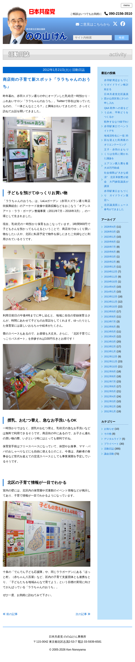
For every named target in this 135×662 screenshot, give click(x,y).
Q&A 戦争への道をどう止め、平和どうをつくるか (116, 112)
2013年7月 (110, 321)
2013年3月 (110, 341)
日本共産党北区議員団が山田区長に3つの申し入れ (116, 98)
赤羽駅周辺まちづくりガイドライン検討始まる (116, 84)
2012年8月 (110, 376)
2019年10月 (110, 281)
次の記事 (81, 614)
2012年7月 (110, 381)
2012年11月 (110, 361)
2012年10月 (110, 366)
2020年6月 (110, 251)
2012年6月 (110, 386)
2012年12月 (110, 356)
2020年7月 (110, 246)
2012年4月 (110, 396)
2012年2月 (110, 406)
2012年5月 (110, 391)
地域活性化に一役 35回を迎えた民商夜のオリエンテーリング (116, 140)
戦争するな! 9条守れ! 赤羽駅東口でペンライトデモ (116, 126)
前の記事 (12, 614)
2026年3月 (110, 231)
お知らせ (109, 428)
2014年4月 (110, 286)
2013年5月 (110, 331)
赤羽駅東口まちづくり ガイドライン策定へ (116, 195)
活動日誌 (109, 448)
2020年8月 (110, 241)
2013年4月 (110, 336)
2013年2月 (110, 346)
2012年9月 (110, 371)
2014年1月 (110, 291)
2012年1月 (110, 411)
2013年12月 (110, 296)
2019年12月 (110, 271)
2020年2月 (110, 261)
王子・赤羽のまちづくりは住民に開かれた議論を (116, 154)
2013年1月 (110, 351)
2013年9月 (110, 311)
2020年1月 (110, 266)
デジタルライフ (112, 438)
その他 (107, 433)
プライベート (111, 443)
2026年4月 (110, 226)
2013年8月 (110, 316)
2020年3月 (110, 256)
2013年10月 (110, 306)
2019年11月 (110, 276)
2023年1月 (110, 236)
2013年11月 (110, 301)
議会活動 (109, 453)
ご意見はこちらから (93, 24)
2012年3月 (110, 401)
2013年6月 (110, 326)
